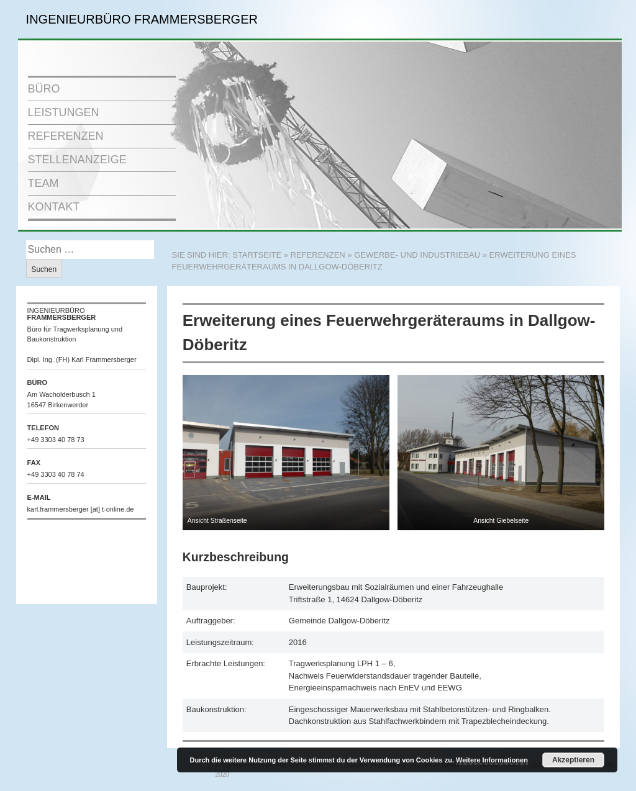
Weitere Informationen (492, 760)
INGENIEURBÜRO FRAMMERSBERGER (142, 19)
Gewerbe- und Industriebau (417, 255)
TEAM (43, 183)
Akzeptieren (573, 760)
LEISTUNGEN (63, 112)
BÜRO (44, 89)
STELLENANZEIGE (77, 159)
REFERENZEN (66, 136)
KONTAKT (54, 207)
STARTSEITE (256, 255)
